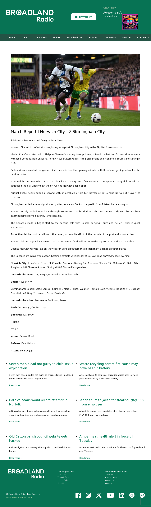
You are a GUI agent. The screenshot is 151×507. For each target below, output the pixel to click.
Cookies (61, 482)
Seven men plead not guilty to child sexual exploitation (41, 365)
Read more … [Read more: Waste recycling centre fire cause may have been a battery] (85, 385)
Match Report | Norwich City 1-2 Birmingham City (58, 131)
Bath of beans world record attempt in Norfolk (38, 401)
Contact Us (109, 480)
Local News (57, 140)
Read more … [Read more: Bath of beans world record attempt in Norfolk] (15, 421)
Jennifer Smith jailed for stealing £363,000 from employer (111, 401)
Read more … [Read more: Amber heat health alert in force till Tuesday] (85, 457)
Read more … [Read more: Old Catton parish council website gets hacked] (15, 457)
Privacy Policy (63, 480)
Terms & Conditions (65, 477)
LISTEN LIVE (83, 16)
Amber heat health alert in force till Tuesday (106, 438)
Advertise (109, 474)
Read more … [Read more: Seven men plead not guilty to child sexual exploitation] (15, 385)
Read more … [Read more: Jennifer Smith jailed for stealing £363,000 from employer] (85, 421)
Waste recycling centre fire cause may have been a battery (108, 365)
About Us (109, 483)
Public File (62, 474)
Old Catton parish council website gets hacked (38, 438)
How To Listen (111, 477)
